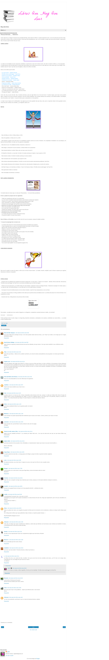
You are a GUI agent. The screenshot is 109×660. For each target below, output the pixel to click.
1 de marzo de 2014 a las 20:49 (15, 494)
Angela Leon (7, 361)
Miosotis (6, 578)
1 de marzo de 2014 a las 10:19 (17, 361)
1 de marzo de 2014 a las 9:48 (22, 332)
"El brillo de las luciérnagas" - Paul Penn (11, 74)
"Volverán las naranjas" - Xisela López (10, 80)
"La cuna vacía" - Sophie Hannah (9, 72)
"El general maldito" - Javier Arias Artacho (11, 83)
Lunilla (5, 494)
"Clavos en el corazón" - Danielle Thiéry (11, 75)
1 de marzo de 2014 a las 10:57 (16, 384)
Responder (6, 338)
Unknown (6, 521)
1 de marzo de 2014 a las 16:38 (14, 460)
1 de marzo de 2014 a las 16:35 (17, 452)
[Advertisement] (33, 4)
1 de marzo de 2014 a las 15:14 (25, 431)
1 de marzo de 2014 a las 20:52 (14, 508)
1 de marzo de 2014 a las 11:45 (14, 404)
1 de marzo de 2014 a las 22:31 (15, 531)
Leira (5, 460)
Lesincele (6, 421)
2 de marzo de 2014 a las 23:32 (19, 568)
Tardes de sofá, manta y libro (11, 431)
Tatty (5, 351)
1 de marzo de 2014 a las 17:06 (15, 468)
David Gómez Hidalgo (9, 342)
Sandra (5, 531)
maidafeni (6, 547)
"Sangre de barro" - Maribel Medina (10, 78)
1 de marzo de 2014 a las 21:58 (16, 521)
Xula (5, 393)
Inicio (33, 627)
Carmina (6, 478)
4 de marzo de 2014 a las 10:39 (14, 587)
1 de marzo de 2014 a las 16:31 (17, 441)
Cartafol (6, 486)
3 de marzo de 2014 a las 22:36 (15, 578)
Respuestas (8, 565)
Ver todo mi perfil (9, 655)
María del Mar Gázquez (9, 332)
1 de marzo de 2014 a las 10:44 (25, 376)
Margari (6, 468)
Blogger (38, 658)
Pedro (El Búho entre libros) (10, 376)
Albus (5, 508)
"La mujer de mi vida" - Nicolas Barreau (11, 84)
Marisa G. (6, 539)
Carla (5, 587)
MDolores (6, 413)
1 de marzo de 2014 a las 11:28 (14, 393)
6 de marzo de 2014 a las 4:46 (15, 597)
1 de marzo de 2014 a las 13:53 (16, 421)
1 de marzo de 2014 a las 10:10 (14, 351)
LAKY (9, 568)
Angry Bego (7, 452)
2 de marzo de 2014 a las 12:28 (16, 539)
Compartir (4, 325)
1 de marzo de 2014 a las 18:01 (15, 478)
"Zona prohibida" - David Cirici (9, 77)
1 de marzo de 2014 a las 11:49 (16, 413)
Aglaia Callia (7, 441)
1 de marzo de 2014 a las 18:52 (15, 486)
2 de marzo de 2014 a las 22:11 (12, 556)
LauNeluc (6, 384)
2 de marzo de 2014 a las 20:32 (16, 547)
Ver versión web (33, 629)
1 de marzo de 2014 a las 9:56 (21, 342)
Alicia (5, 404)
